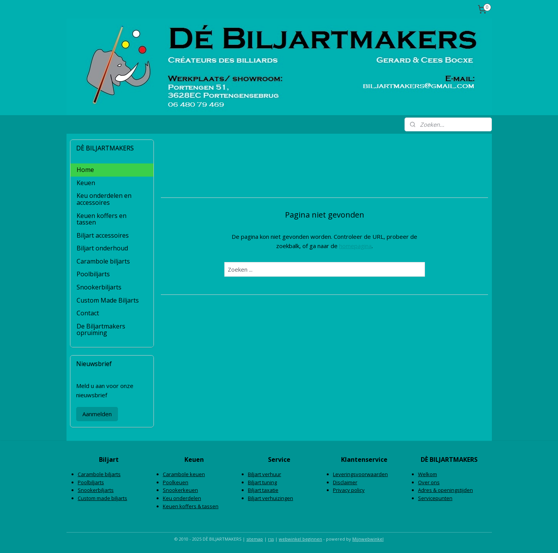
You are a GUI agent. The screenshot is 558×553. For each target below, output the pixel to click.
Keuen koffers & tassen (190, 506)
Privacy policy (349, 490)
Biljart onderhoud (102, 248)
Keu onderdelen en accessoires (104, 199)
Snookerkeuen (180, 490)
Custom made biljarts (102, 498)
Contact (88, 313)
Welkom (427, 474)
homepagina (355, 246)
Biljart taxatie (263, 490)
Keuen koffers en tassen (101, 219)
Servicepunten (435, 498)
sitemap (254, 539)
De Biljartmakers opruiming (101, 329)
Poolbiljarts (93, 274)
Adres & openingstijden (445, 490)
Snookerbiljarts (99, 287)
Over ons (429, 482)
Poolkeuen (175, 482)
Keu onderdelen (182, 498)
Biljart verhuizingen (270, 498)
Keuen (86, 183)
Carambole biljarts (103, 261)
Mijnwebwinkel (368, 539)
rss (271, 539)
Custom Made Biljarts (108, 300)
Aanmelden (97, 414)
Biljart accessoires (103, 235)
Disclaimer (345, 482)
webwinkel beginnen (300, 539)
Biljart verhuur (264, 474)
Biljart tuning (262, 482)
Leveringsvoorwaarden (360, 474)
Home (85, 169)
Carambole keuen (184, 474)
